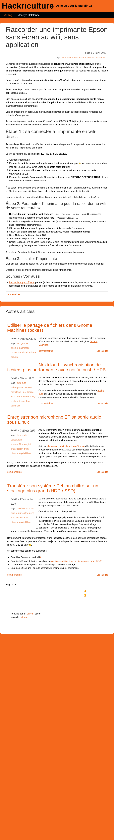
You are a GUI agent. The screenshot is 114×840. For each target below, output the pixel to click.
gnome (24, 342)
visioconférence (19, 443)
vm (18, 342)
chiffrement (28, 512)
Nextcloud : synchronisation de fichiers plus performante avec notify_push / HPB (56, 366)
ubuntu (14, 452)
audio (24, 434)
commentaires (13, 293)
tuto (19, 382)
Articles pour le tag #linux (74, 5)
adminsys (16, 404)
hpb (18, 400)
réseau (98, 57)
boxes (14, 351)
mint (26, 447)
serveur (29, 386)
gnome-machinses (20, 347)
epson (77, 57)
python (23, 616)
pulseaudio (16, 438)
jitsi (29, 443)
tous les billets (93, 590)
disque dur (16, 512)
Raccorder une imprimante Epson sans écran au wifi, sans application (57, 37)
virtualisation (24, 351)
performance (22, 395)
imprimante (67, 57)
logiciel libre (25, 452)
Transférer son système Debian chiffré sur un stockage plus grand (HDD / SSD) (52, 487)
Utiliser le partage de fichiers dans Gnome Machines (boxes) (49, 326)
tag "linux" (91, 594)
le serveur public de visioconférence (66, 445)
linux (84, 57)
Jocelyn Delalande (29, 15)
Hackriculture (28, 5)
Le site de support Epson (21, 281)
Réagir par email (93, 599)
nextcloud (16, 391)
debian (90, 57)
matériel (21, 507)
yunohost (25, 400)
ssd (32, 507)
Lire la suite (102, 350)
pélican (30, 612)
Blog (9, 15)
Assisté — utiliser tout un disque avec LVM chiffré (76, 560)
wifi (104, 57)
